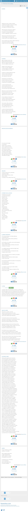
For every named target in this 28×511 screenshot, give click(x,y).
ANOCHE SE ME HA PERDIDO (7, 128)
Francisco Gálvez (23, 464)
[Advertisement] (9, 16)
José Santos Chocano (22, 44)
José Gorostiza (23, 179)
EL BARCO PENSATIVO (6, 234)
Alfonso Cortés (23, 272)
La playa (3, 286)
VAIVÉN (3, 448)
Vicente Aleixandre (23, 341)
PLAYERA (3, 8)
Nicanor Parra (23, 434)
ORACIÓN (3, 171)
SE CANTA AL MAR (5, 356)
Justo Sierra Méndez (22, 114)
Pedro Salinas (23, 157)
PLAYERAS (3, 58)
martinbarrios (6, 287)
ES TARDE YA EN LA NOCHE (7, 193)
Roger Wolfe (24, 220)
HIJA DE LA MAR (5, 310)
